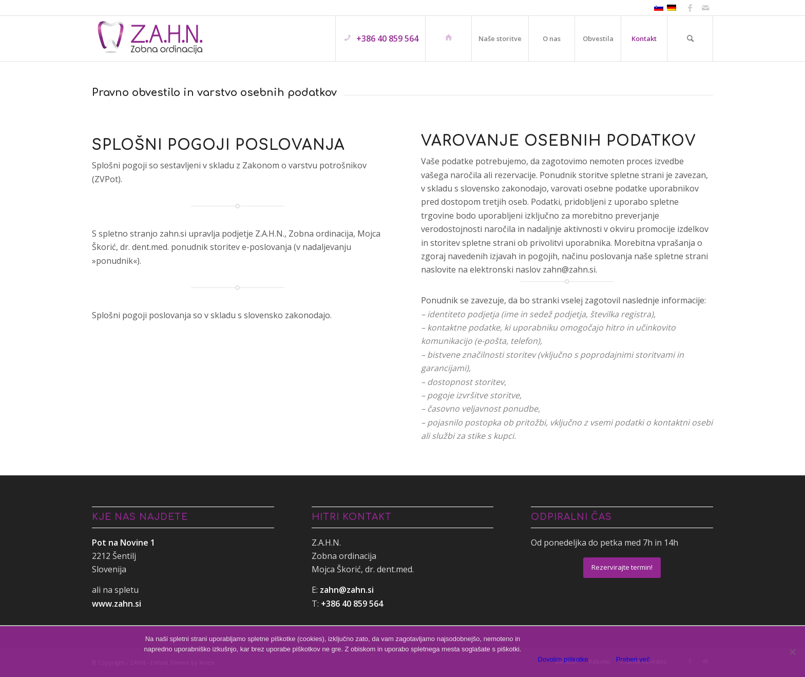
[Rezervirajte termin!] (622, 567)
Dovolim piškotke (563, 659)
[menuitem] (380, 38)
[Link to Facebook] (689, 7)
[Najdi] (690, 38)
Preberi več (633, 659)
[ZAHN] (150, 38)
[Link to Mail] (705, 7)
